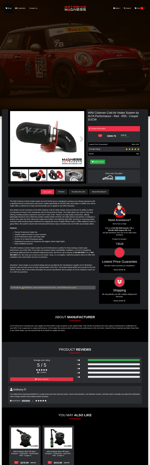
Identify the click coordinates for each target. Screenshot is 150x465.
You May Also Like (78, 192)
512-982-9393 (80, 252)
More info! (135, 144)
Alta (137, 154)
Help (116, 8)
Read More (120, 270)
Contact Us (33, 8)
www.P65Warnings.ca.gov (66, 287)
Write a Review (41, 379)
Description (47, 192)
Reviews (62, 192)
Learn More (120, 178)
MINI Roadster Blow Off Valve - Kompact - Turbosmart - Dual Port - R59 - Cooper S (58, 453)
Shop (8, 8)
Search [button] (127, 8)
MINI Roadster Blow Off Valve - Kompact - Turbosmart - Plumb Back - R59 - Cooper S (25, 453)
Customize (20, 8)
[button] (81, 139)
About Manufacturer (99, 192)
